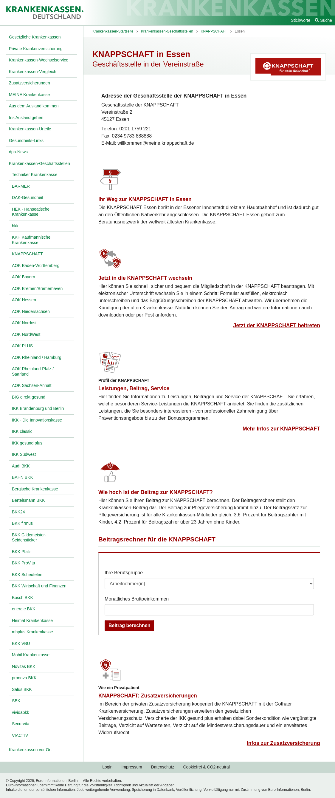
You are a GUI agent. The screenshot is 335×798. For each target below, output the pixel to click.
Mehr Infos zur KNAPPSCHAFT (281, 429)
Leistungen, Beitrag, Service (133, 388)
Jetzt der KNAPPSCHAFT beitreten (276, 325)
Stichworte (300, 20)
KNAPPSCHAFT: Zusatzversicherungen (147, 696)
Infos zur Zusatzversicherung (283, 743)
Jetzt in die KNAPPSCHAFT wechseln (145, 278)
